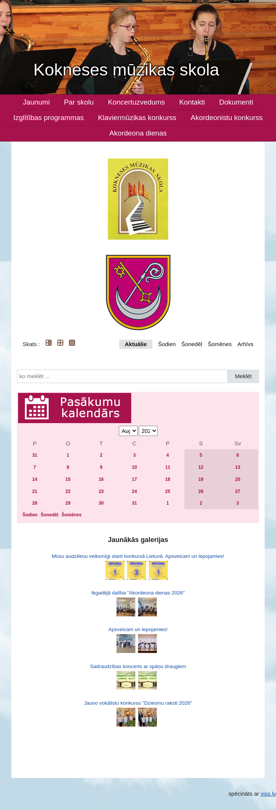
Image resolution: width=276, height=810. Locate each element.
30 (101, 503)
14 (34, 479)
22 (68, 491)
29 (68, 503)
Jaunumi (36, 102)
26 (200, 491)
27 (237, 491)
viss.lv (268, 793)
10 (134, 467)
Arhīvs (245, 344)
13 (237, 467)
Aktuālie (136, 344)
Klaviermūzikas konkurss (137, 118)
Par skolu (79, 102)
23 (101, 491)
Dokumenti (236, 102)
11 (167, 467)
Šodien (167, 344)
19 (200, 479)
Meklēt (243, 376)
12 (200, 467)
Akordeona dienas (138, 133)
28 (34, 503)
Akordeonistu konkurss (227, 118)
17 (134, 479)
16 (101, 479)
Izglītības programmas (48, 118)
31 (34, 455)
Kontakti (192, 102)
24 (134, 491)
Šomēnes (220, 344)
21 (34, 491)
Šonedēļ (191, 344)
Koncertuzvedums (136, 102)
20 (237, 479)
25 (167, 491)
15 (68, 479)
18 (167, 479)
